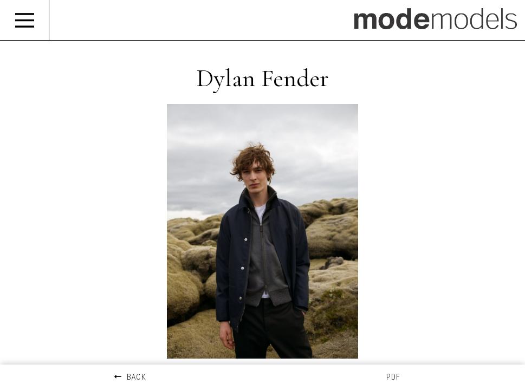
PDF (393, 378)
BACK (130, 378)
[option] (262, 231)
